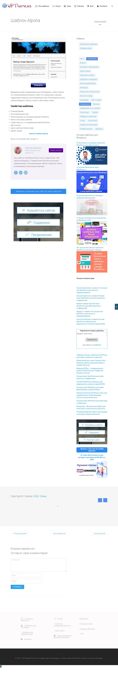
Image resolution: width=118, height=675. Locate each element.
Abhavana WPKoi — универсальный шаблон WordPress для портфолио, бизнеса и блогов (89, 370)
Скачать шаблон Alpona (38, 134)
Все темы (40, 503)
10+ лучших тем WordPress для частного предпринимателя (91, 290)
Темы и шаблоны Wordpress (71, 665)
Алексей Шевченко (33, 148)
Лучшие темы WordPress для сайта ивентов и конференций (90, 298)
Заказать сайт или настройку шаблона (92, 450)
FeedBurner (97, 345)
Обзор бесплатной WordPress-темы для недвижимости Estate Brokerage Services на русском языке (91, 395)
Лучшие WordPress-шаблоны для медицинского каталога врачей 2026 (90, 321)
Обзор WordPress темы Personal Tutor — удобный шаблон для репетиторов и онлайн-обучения (91, 363)
